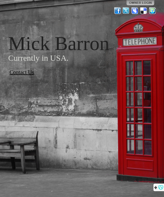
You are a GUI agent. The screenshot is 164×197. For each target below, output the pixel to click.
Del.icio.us (144, 11)
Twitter (126, 11)
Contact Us (22, 72)
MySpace (135, 11)
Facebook (117, 11)
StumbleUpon (152, 11)
